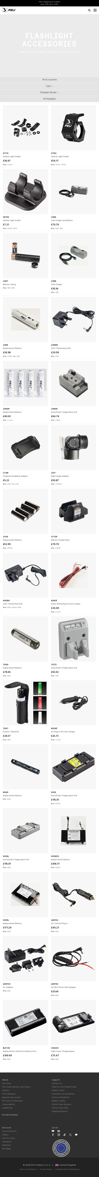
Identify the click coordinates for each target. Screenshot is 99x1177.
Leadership (7, 1107)
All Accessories (49, 80)
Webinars (6, 1145)
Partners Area (58, 1090)
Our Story (6, 1083)
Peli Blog (6, 1148)
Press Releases (9, 1094)
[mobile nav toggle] (95, 9)
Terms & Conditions (28, 1169)
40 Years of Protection (12, 1100)
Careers (5, 1090)
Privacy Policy (46, 1169)
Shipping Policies (60, 1111)
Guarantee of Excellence (63, 1094)
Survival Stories (9, 1131)
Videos (5, 1134)
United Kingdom (65, 1165)
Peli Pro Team (8, 1138)
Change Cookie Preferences (67, 1169)
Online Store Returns (61, 1104)
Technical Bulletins (61, 1097)
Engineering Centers (11, 1097)
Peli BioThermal (10, 1115)
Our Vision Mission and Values (16, 1087)
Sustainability (8, 1104)
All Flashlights (49, 99)
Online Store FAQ (60, 1107)
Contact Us (57, 1083)
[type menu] (49, 86)
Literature (6, 1141)
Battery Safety (58, 1100)
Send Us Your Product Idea (64, 1087)
